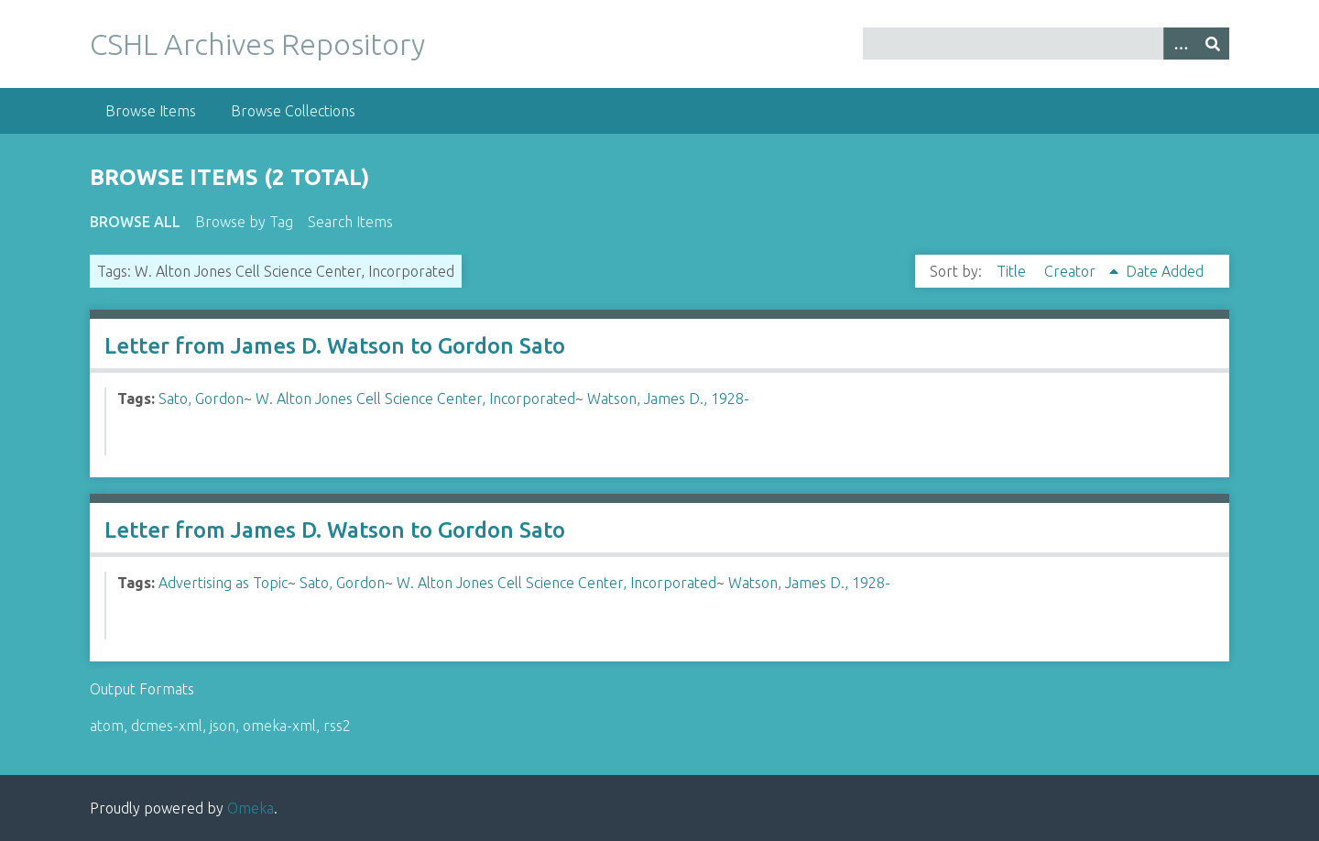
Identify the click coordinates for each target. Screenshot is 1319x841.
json (222, 725)
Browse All (135, 221)
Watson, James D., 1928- (668, 398)
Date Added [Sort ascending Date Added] (1165, 271)
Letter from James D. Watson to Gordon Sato (334, 345)
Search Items (350, 221)
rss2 (337, 725)
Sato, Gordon (201, 398)
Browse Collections (293, 111)
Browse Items (150, 111)
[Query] (1046, 43)
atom (107, 725)
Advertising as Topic (223, 582)
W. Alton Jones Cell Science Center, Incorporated (415, 398)
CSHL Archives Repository (257, 43)
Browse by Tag (244, 221)
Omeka (250, 808)
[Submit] (1212, 43)
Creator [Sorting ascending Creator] (1071, 271)
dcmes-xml (166, 725)
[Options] (1179, 43)
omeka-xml (279, 725)
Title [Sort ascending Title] (1013, 271)
